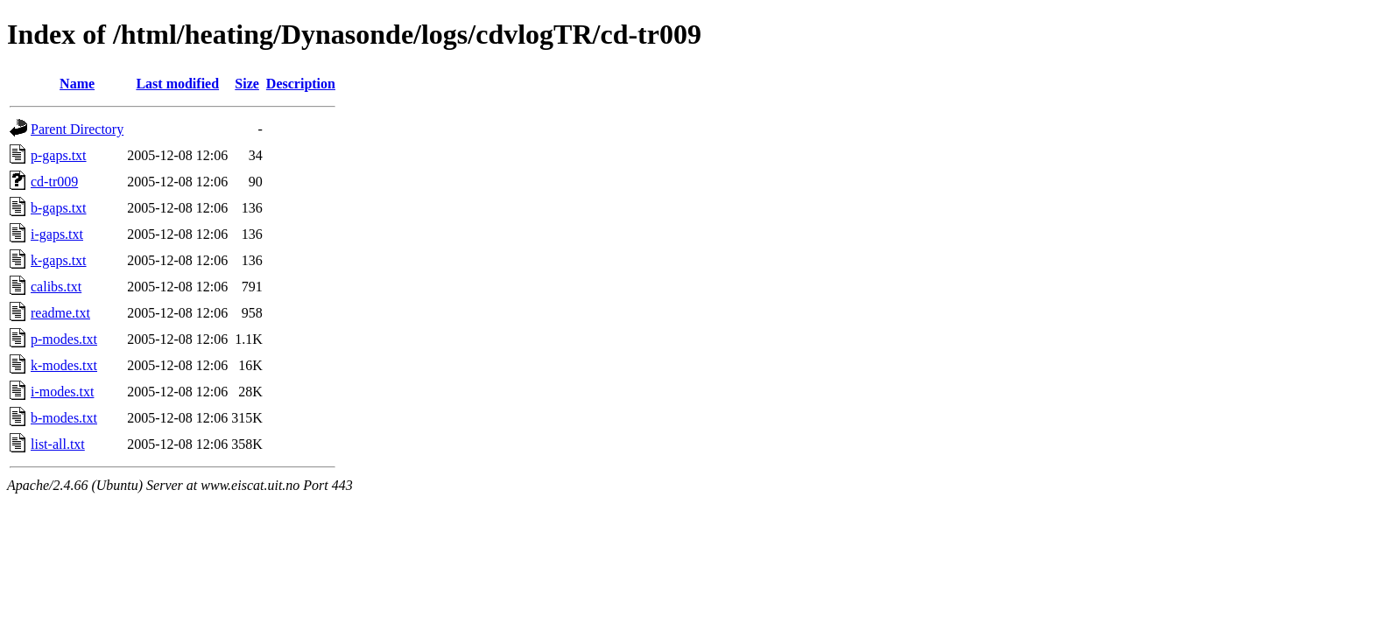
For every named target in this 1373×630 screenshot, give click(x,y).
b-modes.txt (64, 417)
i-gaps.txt (57, 234)
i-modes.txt (62, 391)
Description (300, 83)
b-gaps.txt (59, 207)
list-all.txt (58, 444)
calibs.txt (56, 286)
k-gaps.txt (59, 260)
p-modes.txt (64, 339)
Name (77, 83)
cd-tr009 (54, 181)
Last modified (177, 83)
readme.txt (60, 312)
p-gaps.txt (59, 155)
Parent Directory (77, 129)
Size (247, 83)
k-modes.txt (64, 365)
